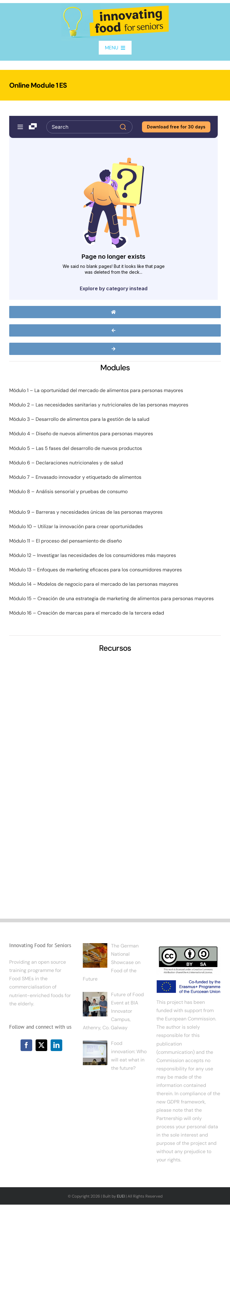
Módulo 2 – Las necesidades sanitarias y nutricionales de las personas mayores (98, 405)
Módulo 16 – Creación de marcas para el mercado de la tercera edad (86, 613)
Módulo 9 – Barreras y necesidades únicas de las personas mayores (86, 512)
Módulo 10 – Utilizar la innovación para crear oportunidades (76, 526)
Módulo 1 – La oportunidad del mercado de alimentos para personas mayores (96, 390)
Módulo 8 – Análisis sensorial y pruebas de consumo (68, 491)
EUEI (121, 1196)
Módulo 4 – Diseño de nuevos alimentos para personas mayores (81, 433)
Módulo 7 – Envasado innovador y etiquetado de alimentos (75, 477)
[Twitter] (41, 1045)
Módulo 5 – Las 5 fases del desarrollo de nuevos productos (75, 448)
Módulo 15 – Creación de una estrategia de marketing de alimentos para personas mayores (111, 598)
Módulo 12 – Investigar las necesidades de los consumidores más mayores (92, 555)
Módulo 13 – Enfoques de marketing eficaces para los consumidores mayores (95, 569)
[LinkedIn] (56, 1045)
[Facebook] (26, 1045)
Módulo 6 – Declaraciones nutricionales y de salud (66, 462)
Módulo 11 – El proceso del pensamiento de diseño (65, 541)
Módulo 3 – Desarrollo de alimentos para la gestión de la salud (79, 419)
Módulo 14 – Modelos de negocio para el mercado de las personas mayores (93, 584)
